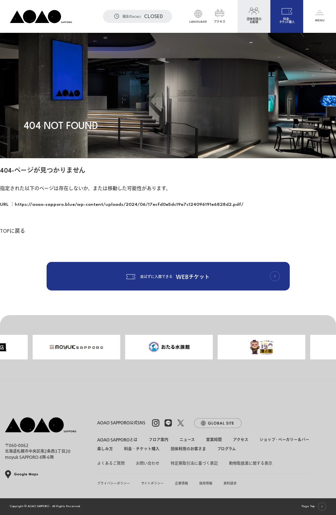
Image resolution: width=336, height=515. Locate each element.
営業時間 (214, 440)
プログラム (226, 449)
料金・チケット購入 (141, 449)
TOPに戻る (12, 231)
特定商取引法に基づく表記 (194, 463)
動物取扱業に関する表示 (250, 463)
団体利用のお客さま (188, 449)
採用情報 (205, 483)
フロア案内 (158, 440)
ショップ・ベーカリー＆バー (284, 440)
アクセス (240, 440)
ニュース (187, 440)
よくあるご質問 (111, 463)
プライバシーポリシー (113, 483)
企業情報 (181, 483)
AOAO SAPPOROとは (117, 440)
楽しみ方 (105, 449)
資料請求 (230, 483)
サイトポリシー (152, 483)
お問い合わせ (147, 463)
